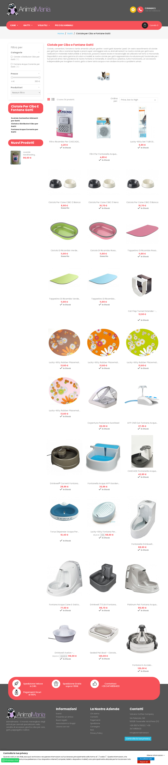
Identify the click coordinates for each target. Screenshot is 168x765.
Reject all (144, 761)
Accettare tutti (146, 758)
